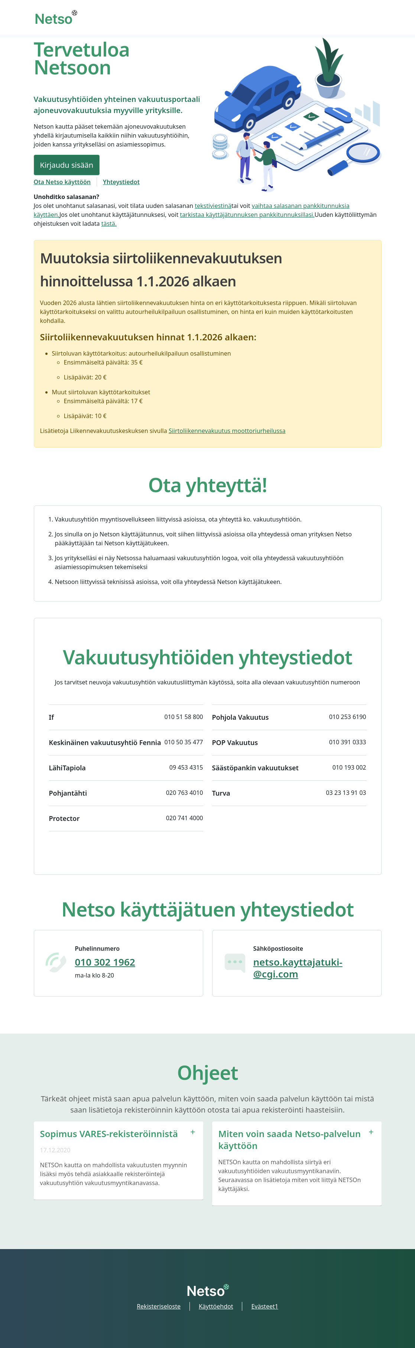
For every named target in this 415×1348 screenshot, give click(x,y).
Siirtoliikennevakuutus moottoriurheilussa (227, 431)
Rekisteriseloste (159, 1306)
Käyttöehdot (216, 1306)
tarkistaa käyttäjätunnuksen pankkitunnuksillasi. (247, 215)
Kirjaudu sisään (67, 165)
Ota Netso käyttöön (62, 182)
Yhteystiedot (121, 182)
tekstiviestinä (213, 206)
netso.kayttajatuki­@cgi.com (298, 967)
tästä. (109, 223)
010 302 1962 (105, 962)
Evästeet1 (264, 1306)
